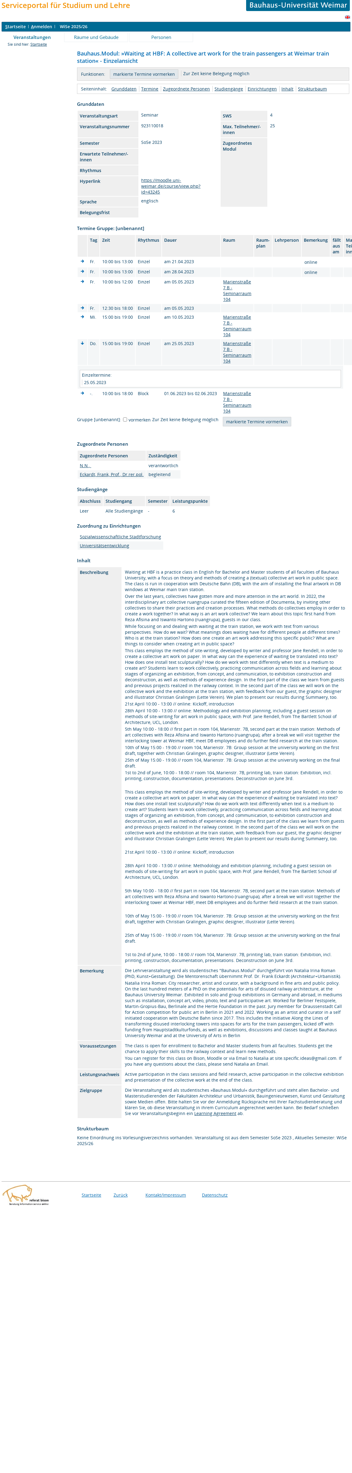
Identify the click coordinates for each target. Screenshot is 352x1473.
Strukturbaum (312, 89)
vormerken (140, 420)
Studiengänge (229, 89)
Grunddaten (124, 89)
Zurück (121, 1195)
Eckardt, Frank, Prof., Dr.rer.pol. (112, 474)
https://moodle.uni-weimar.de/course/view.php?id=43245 (170, 186)
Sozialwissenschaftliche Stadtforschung (120, 537)
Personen (161, 37)
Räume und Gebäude (96, 37)
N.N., (85, 465)
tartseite (15, 26)
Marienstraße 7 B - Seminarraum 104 (237, 290)
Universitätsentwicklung (104, 545)
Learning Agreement (215, 1113)
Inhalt (287, 89)
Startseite (38, 44)
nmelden (41, 26)
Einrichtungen (262, 89)
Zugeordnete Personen (186, 89)
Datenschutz (215, 1195)
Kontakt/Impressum (165, 1195)
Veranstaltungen (32, 37)
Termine (149, 89)
